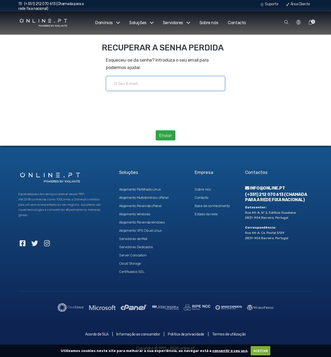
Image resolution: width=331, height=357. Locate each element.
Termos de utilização (229, 334)
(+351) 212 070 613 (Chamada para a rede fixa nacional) (276, 197)
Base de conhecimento (212, 206)
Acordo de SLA (96, 334)
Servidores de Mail (133, 239)
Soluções (141, 22)
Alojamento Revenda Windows (142, 222)
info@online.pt (265, 188)
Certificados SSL (132, 272)
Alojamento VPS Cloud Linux (140, 231)
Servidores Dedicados (136, 247)
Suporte (269, 4)
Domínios (107, 22)
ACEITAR (260, 351)
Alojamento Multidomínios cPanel (144, 198)
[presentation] (165, 110)
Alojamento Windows (134, 214)
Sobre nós (208, 22)
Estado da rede (206, 214)
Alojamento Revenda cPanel (140, 206)
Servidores (176, 22)
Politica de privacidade (186, 334)
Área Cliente (298, 4)
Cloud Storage (130, 263)
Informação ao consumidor (138, 334)
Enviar (165, 135)
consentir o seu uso (229, 351)
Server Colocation (132, 255)
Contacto (237, 22)
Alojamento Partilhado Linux (140, 189)
